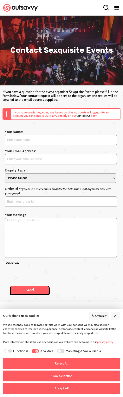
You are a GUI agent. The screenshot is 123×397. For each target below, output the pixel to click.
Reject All (61, 363)
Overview (99, 316)
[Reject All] (115, 316)
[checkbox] (15, 351)
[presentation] (35, 273)
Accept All (61, 388)
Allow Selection (61, 376)
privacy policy (105, 342)
